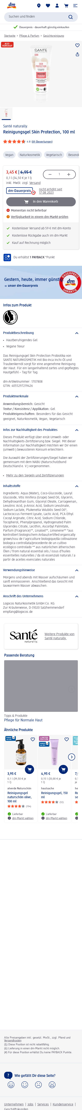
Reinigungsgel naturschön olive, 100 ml (19, 797)
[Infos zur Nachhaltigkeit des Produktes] (41, 430)
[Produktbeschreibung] (41, 333)
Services (43, 1104)
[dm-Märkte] (38, 5)
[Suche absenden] (70, 17)
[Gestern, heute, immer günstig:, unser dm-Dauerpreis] (41, 282)
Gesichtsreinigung (53, 35)
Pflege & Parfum (29, 35)
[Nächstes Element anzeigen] (71, 757)
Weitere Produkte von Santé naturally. (41, 636)
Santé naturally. (15, 126)
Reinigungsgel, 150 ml (54, 795)
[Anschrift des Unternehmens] (41, 596)
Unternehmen (14, 1104)
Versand (34, 183)
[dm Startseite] (11, 5)
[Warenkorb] (66, 5)
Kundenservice (63, 1104)
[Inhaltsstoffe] (41, 486)
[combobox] (41, 17)
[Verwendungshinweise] (41, 570)
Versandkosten (12, 1040)
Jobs (30, 1104)
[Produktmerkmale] (41, 396)
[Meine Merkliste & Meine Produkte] (47, 5)
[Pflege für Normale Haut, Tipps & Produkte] (41, 692)
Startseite (9, 35)
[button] (75, 5)
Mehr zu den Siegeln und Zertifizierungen (35, 475)
